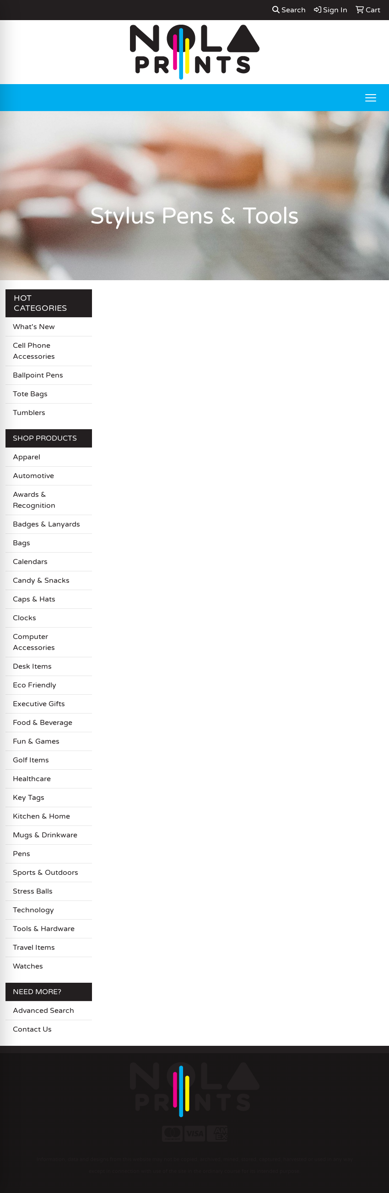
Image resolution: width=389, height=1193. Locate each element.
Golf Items (31, 760)
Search (289, 10)
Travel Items (34, 947)
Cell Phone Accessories (34, 351)
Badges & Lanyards (46, 524)
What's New (34, 326)
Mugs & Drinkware (45, 835)
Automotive (33, 475)
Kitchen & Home (41, 816)
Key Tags (28, 797)
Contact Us (32, 1029)
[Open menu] (371, 98)
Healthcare (32, 778)
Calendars (30, 561)
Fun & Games (36, 741)
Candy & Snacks (41, 580)
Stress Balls (33, 891)
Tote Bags (30, 394)
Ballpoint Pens (38, 375)
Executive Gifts (39, 703)
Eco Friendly (34, 685)
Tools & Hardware (44, 928)
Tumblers (29, 412)
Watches (28, 966)
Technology (33, 910)
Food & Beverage (42, 722)
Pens (21, 853)
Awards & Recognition (34, 500)
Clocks (24, 618)
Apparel (26, 457)
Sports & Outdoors (45, 872)
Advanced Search (43, 1010)
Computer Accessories (34, 642)
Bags (21, 543)
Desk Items (32, 666)
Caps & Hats (34, 599)
